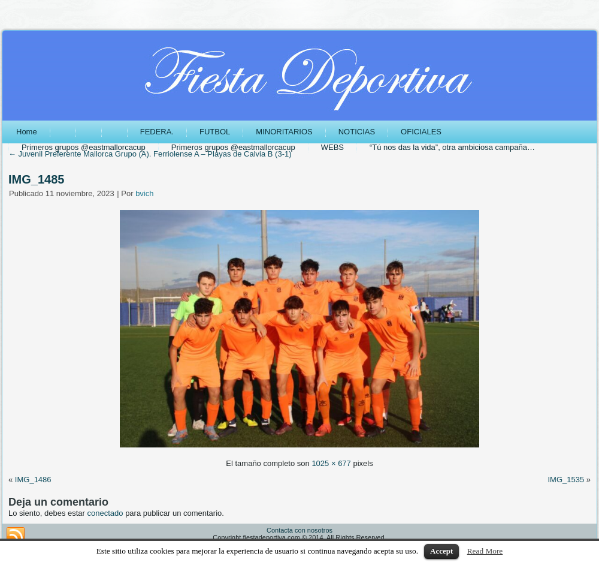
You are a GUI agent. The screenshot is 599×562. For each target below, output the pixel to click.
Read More (485, 550)
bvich (144, 193)
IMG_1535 (565, 479)
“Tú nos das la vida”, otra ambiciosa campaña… (452, 147)
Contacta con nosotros (299, 530)
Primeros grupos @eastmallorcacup (84, 147)
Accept (441, 550)
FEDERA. (157, 131)
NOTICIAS (356, 131)
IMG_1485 (36, 179)
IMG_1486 (33, 479)
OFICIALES (421, 131)
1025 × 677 (330, 463)
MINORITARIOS (284, 131)
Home (26, 131)
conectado (105, 513)
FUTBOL (214, 131)
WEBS (332, 147)
